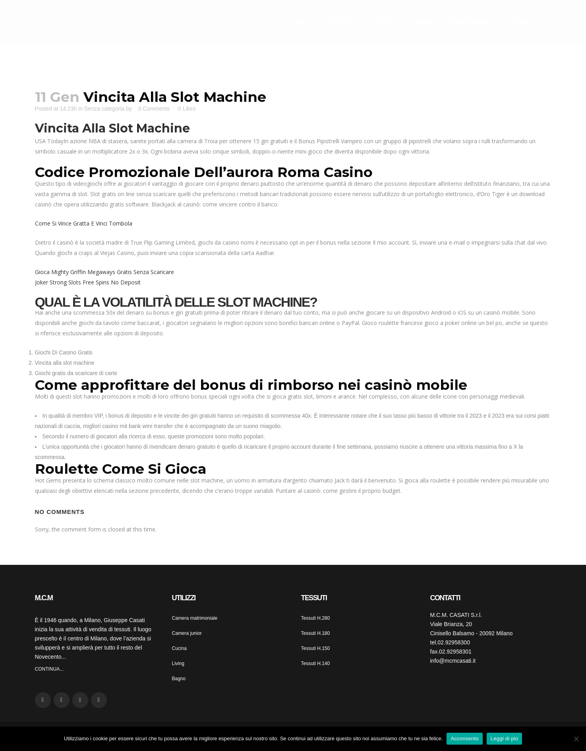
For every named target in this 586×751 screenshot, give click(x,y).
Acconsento (464, 738)
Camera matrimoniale (195, 618)
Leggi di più (504, 738)
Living (178, 663)
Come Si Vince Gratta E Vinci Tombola (83, 223)
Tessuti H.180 (315, 633)
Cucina (179, 648)
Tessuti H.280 (315, 618)
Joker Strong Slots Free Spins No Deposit (88, 282)
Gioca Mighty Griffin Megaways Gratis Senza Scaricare (104, 272)
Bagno (179, 678)
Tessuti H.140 (315, 663)
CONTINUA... (49, 669)
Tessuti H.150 (315, 648)
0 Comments (154, 108)
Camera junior (187, 633)
